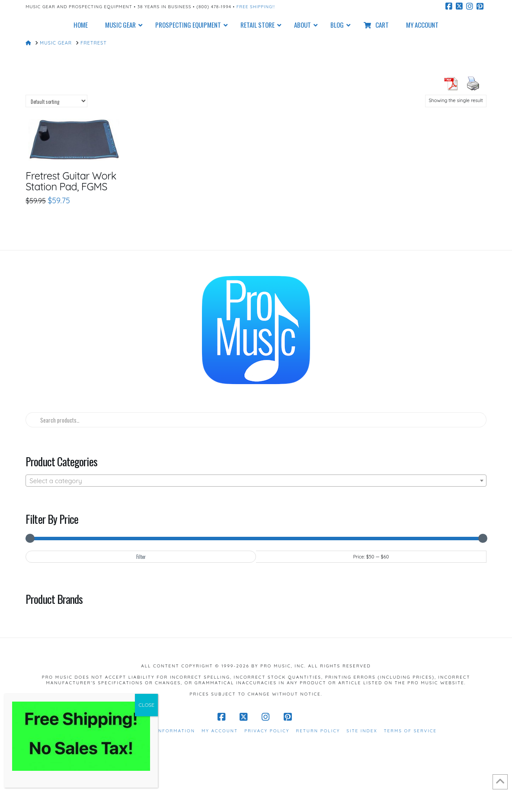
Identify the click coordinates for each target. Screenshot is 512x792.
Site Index (361, 731)
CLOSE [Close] (146, 705)
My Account (220, 731)
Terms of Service (410, 731)
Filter (141, 556)
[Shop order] (56, 101)
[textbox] (256, 481)
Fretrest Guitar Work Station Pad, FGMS (71, 181)
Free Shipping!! (256, 7)
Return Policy (318, 731)
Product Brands (54, 598)
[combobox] (256, 481)
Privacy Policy (266, 731)
